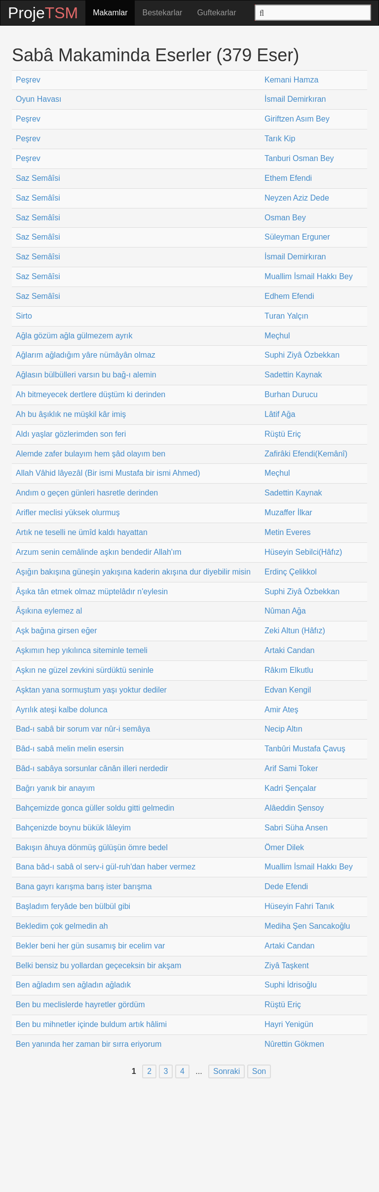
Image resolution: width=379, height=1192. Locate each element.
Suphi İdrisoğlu (291, 985)
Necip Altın (283, 729)
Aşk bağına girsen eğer (56, 630)
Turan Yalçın (286, 316)
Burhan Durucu (291, 394)
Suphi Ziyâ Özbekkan (302, 355)
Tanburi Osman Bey (299, 158)
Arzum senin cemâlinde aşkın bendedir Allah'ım (99, 552)
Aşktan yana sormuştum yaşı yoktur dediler (91, 690)
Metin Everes (287, 532)
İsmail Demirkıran (295, 99)
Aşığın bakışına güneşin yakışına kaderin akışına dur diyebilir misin (133, 572)
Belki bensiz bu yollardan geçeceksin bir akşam (98, 965)
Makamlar (110, 12)
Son (259, 1072)
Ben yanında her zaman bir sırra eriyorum (88, 1044)
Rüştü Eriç (283, 434)
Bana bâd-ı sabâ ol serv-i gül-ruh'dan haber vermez (105, 867)
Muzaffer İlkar (288, 512)
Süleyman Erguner (297, 237)
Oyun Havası (38, 99)
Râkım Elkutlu (289, 670)
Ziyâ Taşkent (287, 965)
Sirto (24, 316)
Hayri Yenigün (289, 1024)
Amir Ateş (281, 709)
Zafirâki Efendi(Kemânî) (306, 454)
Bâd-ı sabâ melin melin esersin (70, 748)
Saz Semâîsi (38, 178)
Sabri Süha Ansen (296, 827)
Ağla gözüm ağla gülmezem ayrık (74, 335)
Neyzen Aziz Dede (297, 198)
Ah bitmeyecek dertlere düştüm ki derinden (90, 394)
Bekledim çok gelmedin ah (62, 926)
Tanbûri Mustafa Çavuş (305, 748)
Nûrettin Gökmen (294, 1044)
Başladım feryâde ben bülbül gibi (73, 906)
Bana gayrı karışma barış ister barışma (84, 886)
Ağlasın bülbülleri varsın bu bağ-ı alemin (86, 374)
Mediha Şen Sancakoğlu (307, 926)
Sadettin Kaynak (293, 374)
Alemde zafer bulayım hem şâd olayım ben (90, 454)
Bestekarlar (162, 12)
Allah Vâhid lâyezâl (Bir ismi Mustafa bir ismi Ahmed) (108, 473)
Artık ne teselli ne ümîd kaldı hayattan (82, 532)
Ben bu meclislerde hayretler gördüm (80, 1004)
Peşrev (28, 80)
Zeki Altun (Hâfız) (295, 630)
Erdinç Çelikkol (291, 572)
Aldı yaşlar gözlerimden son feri (71, 434)
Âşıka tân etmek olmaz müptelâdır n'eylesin (92, 591)
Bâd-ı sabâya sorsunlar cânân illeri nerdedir (92, 768)
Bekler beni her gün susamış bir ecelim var (90, 946)
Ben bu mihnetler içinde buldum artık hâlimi (91, 1024)
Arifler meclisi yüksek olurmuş (68, 512)
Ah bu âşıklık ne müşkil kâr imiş (71, 414)
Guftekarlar (216, 12)
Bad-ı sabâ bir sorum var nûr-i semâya (83, 729)
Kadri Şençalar (290, 788)
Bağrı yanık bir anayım (55, 788)
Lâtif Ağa (280, 414)
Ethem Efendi (288, 178)
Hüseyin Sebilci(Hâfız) (303, 552)
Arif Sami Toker (291, 768)
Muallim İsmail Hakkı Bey (309, 276)
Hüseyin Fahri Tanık (299, 906)
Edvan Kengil (288, 690)
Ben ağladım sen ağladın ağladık (73, 985)
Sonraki (226, 1072)
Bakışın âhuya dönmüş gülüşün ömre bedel (92, 847)
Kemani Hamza (291, 80)
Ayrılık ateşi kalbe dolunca (62, 709)
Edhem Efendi (289, 296)
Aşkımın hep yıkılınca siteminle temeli (82, 650)
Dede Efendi (286, 886)
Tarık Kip (280, 138)
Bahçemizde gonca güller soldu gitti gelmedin (95, 808)
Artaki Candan (289, 650)
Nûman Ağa (285, 611)
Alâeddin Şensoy (294, 808)
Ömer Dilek (284, 847)
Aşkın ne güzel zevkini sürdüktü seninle (84, 670)
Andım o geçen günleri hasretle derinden (87, 493)
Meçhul (277, 335)
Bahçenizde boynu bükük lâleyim (73, 827)
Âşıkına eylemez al (49, 611)
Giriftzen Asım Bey (297, 119)
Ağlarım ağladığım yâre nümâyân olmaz (85, 355)
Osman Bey (285, 217)
